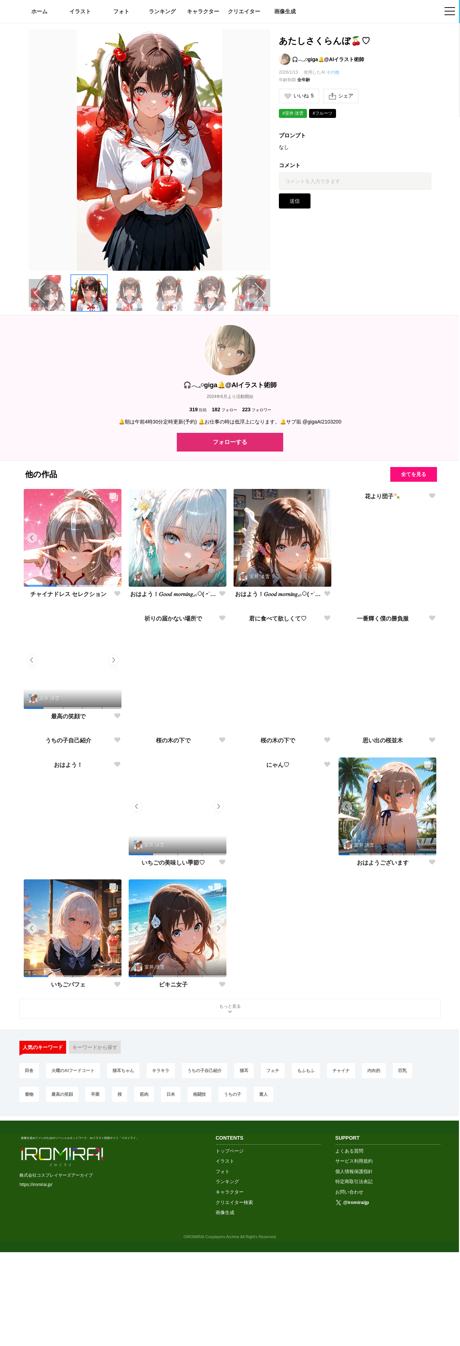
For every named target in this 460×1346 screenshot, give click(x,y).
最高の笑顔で (68, 716)
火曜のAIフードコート (73, 1168)
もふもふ (305, 1168)
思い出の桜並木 (383, 838)
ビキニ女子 (173, 1082)
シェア (341, 96)
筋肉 (144, 1192)
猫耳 (244, 1168)
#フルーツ (322, 113)
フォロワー (256, 409)
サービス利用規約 (354, 1255)
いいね (299, 95)
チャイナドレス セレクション (68, 594)
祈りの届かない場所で (173, 716)
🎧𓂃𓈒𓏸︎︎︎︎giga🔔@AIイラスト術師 (328, 59)
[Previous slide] (39, 293)
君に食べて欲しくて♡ (278, 716)
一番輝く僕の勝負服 (383, 716)
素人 (263, 1192)
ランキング (162, 11)
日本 (170, 1192)
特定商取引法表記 (354, 1275)
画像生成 (285, 11)
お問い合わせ (349, 1285)
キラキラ (160, 1168)
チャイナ (341, 1168)
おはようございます (383, 960)
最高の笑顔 (62, 1192)
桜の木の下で (173, 838)
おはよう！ (68, 960)
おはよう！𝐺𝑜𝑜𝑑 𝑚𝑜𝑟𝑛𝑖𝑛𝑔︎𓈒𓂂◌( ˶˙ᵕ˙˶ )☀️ (173, 594)
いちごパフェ (68, 1082)
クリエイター (244, 11)
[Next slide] (259, 293)
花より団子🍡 (383, 594)
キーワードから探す (95, 1145)
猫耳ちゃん (123, 1168)
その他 (332, 72)
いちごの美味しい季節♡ (173, 960)
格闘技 (199, 1192)
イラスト (80, 11)
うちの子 (232, 1192)
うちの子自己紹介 (68, 838)
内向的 (373, 1168)
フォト (121, 11)
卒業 (95, 1192)
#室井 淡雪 (292, 113)
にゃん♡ (277, 960)
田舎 (29, 1168)
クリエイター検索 (234, 1296)
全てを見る (413, 474)
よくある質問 (349, 1244)
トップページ (230, 1244)
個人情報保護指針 (354, 1265)
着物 (29, 1192)
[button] (89, 293)
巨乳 (402, 1168)
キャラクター (203, 11)
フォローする (230, 442)
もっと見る (230, 1107)
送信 (295, 201)
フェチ (272, 1168)
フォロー (224, 409)
